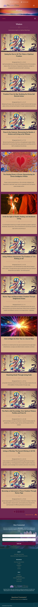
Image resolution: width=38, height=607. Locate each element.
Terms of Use (19, 579)
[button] (34, 5)
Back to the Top (29, 514)
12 (23, 511)
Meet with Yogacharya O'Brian (19, 577)
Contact (19, 574)
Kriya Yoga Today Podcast (19, 562)
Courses (19, 568)
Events (19, 566)
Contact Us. (24, 599)
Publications (19, 565)
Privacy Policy (19, 581)
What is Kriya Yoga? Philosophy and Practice (19, 556)
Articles (19, 563)
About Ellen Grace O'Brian (19, 554)
